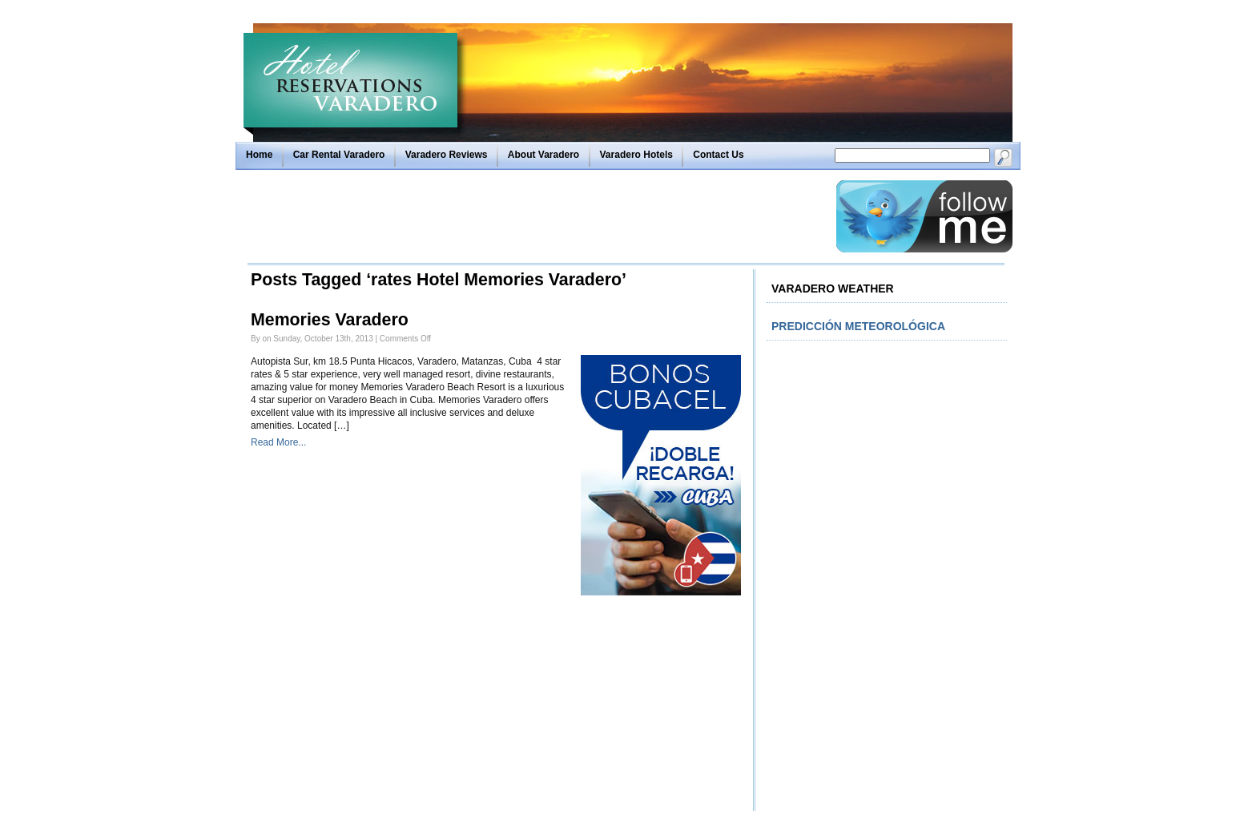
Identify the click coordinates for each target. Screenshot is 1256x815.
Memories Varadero (330, 319)
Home (259, 154)
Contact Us (718, 154)
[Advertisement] (537, 216)
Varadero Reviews (446, 154)
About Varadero (543, 154)
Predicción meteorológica (858, 326)
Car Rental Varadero (339, 154)
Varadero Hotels (636, 154)
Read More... (278, 442)
